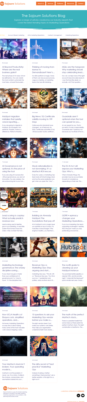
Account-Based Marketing (16, 35)
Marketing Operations (72, 35)
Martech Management (55, 35)
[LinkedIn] (78, 395)
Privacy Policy (82, 401)
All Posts (2, 35)
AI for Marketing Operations (36, 35)
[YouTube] (83, 395)
